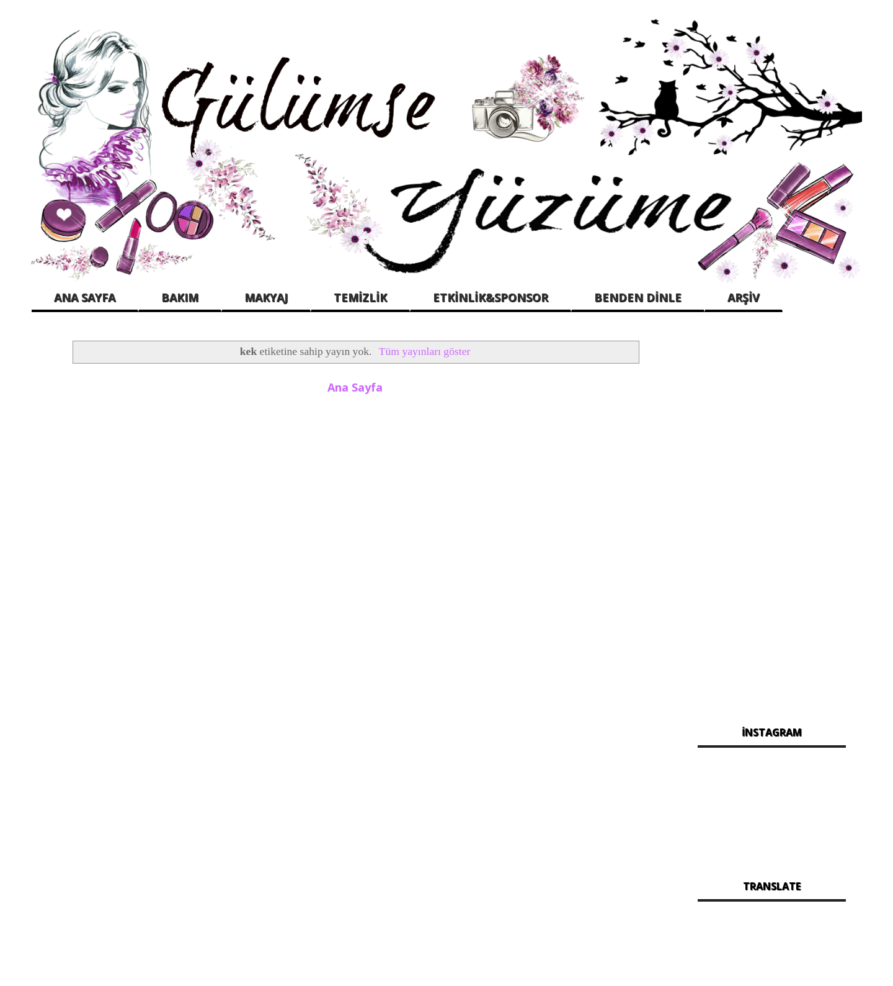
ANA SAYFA (84, 297)
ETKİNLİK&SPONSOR (490, 297)
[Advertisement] (771, 520)
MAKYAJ (266, 297)
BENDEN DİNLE (638, 297)
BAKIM (179, 297)
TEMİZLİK (360, 297)
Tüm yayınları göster (425, 351)
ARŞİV (743, 297)
